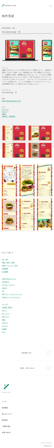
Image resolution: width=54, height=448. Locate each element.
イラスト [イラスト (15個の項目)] (5, 326)
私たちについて (7, 414)
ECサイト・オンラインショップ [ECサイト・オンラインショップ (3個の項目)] (12, 294)
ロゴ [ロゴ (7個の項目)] (4, 332)
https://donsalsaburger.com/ (11, 101)
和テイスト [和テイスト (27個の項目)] (6, 316)
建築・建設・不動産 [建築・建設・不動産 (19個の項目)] (9, 262)
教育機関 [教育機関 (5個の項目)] (5, 268)
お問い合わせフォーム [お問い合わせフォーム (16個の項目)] (9, 279)
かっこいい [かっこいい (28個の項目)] (6, 313)
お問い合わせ (6, 432)
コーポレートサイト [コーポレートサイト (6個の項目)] (9, 285)
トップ (4, 401)
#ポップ (4, 112)
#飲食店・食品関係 (8, 116)
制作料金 (5, 420)
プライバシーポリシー (46, 443)
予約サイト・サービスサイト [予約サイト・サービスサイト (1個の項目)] (11, 297)
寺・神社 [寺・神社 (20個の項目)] (5, 259)
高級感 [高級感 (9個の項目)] (5, 329)
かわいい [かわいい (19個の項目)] (5, 323)
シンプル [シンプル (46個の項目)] (5, 304)
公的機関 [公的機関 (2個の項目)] (5, 272)
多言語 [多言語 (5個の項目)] (5, 288)
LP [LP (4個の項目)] (3, 291)
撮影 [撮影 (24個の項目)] (4, 320)
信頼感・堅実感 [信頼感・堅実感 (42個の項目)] (7, 307)
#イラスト (5, 109)
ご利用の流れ (6, 426)
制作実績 (5, 408)
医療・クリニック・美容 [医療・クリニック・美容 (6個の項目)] (10, 265)
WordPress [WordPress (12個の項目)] (6, 282)
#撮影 (4, 114)
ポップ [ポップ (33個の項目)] (5, 310)
